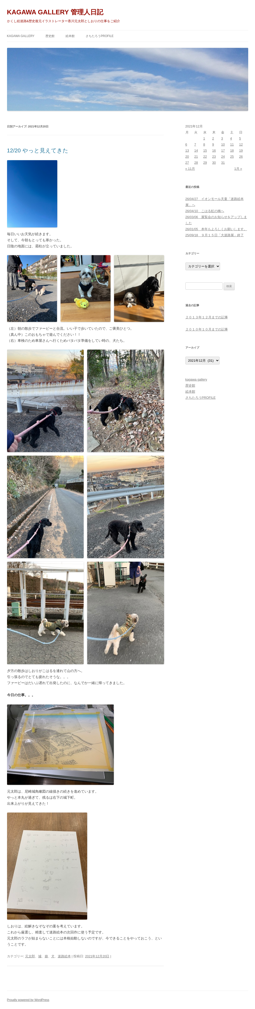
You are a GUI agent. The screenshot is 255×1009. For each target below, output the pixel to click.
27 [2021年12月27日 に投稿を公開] (187, 162)
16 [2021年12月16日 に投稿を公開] (214, 150)
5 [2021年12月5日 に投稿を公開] (240, 138)
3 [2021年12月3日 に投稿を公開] (222, 138)
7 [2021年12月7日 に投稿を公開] (195, 144)
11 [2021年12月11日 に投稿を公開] (232, 144)
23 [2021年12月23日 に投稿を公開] (214, 156)
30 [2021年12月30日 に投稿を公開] (214, 162)
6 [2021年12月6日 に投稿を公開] (186, 144)
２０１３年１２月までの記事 (206, 317)
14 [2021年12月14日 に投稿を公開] (196, 150)
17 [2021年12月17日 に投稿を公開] (223, 150)
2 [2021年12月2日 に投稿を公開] (213, 138)
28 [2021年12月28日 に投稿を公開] (196, 162)
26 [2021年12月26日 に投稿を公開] (241, 156)
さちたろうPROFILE (100, 36)
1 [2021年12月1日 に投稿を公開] (204, 138)
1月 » (238, 169)
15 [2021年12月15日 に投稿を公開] (205, 150)
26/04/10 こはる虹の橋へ (204, 211)
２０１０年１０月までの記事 (206, 329)
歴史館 (50, 36)
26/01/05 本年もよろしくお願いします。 (216, 229)
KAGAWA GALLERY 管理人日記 (55, 12)
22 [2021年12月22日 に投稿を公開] (205, 156)
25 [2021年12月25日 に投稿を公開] (232, 156)
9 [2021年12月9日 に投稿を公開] (213, 144)
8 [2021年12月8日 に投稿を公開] (204, 144)
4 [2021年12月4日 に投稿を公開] (231, 138)
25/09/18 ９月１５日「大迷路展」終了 (214, 235)
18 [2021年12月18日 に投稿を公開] (232, 150)
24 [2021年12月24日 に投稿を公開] (223, 156)
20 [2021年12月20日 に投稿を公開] (187, 156)
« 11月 (190, 169)
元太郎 (30, 956)
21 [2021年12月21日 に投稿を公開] (196, 156)
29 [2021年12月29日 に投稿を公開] (205, 162)
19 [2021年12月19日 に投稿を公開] (241, 150)
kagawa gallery (21, 36)
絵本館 (70, 36)
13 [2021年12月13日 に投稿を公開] (187, 150)
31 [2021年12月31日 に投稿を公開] (223, 162)
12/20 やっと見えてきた (37, 150)
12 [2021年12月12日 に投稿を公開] (241, 144)
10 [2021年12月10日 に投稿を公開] (223, 144)
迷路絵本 (64, 956)
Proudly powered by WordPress (28, 1000)
